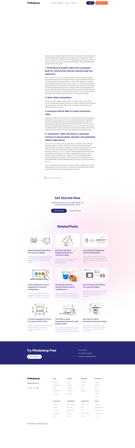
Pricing (67, 3)
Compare (97, 393)
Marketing (83, 382)
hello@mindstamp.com (33, 383)
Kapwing (68, 118)
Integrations (70, 390)
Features (69, 385)
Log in (90, 3)
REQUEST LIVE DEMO (75, 211)
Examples (97, 382)
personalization (61, 151)
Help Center (98, 385)
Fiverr (78, 83)
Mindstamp (76, 126)
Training (83, 385)
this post (86, 81)
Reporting (69, 393)
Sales (82, 388)
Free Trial (55, 382)
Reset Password (57, 390)
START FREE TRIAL (59, 211)
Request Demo (101, 3)
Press (96, 396)
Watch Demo (56, 393)
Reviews (97, 390)
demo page (60, 78)
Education (83, 390)
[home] (33, 3)
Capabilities (70, 388)
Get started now (34, 356)
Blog (96, 388)
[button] (57, 3)
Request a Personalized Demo (54, 178)
